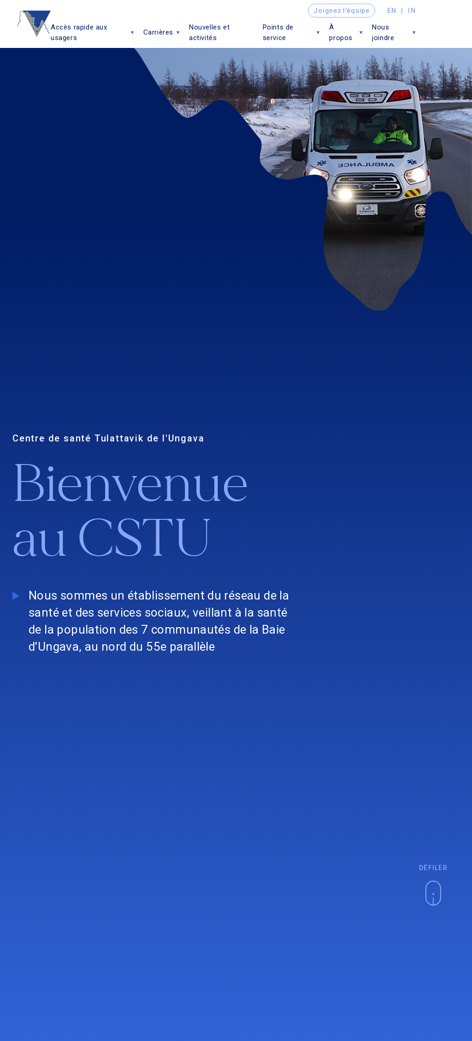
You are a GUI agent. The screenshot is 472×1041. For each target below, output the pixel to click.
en (392, 10)
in (412, 10)
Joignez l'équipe (341, 10)
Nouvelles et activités (209, 32)
